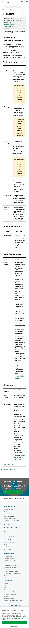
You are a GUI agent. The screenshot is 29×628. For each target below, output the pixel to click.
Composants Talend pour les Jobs (13, 7)
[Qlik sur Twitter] (23, 605)
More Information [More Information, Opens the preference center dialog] (14, 626)
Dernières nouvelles (9, 598)
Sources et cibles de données (12, 573)
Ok (14, 622)
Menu (27, 3)
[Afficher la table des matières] (3, 7)
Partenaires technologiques (11, 571)
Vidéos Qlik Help (8, 509)
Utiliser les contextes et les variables (20, 376)
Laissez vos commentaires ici (12, 492)
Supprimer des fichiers (9, 469)
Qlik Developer (8, 511)
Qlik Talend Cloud (8, 534)
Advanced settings (9, 24)
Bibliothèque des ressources (11, 520)
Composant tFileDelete (16, 9)
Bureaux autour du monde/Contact (13, 600)
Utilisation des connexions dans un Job (19, 457)
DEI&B (5, 589)
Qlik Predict (7, 547)
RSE (5, 587)
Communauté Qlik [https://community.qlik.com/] (15, 605)
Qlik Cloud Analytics (9, 542)
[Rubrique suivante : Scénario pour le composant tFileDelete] (21, 499)
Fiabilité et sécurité (9, 558)
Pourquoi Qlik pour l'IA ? (10, 565)
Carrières (6, 596)
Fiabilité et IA (7, 563)
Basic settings (7, 22)
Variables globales (9, 26)
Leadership (7, 585)
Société (6, 583)
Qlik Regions (7, 575)
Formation (6, 514)
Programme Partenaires (10, 594)
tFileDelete (7, 9)
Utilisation (6, 28)
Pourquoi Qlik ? (8, 556)
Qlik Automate (7, 549)
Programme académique (10, 592)
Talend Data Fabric (9, 536)
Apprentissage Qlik (9, 516)
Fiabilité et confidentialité (10, 560)
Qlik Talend (7, 531)
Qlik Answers (7, 544)
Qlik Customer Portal (9, 518)
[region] (14, 617)
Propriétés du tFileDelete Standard (12, 20)
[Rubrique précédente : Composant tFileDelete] (7, 499)
